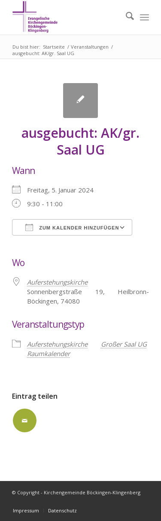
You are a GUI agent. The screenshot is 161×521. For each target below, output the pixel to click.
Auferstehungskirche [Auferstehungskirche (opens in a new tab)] (57, 282)
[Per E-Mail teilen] (24, 420)
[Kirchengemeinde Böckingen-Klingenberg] (67, 17)
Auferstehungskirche (57, 344)
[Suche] (125, 17)
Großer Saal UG (124, 344)
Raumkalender (48, 353)
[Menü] (144, 17)
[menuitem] (125, 17)
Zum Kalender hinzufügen (72, 227)
